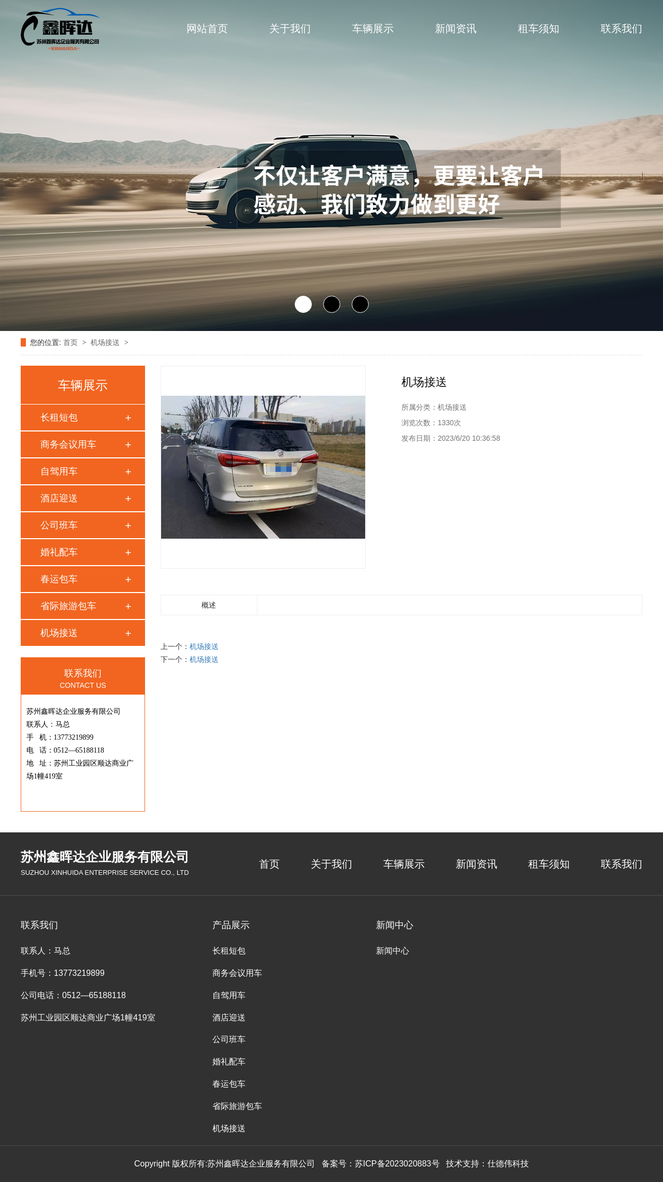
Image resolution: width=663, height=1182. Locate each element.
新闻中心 (392, 950)
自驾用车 (59, 471)
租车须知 (538, 28)
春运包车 (59, 579)
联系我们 (621, 28)
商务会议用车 (68, 444)
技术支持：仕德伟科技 (487, 1163)
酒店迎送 (59, 498)
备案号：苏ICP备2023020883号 (381, 1163)
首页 (71, 342)
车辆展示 (373, 28)
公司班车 (59, 525)
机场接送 (106, 342)
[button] (303, 304)
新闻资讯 (456, 28)
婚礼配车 (59, 552)
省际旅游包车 (68, 606)
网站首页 (207, 28)
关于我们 (290, 28)
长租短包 (59, 417)
